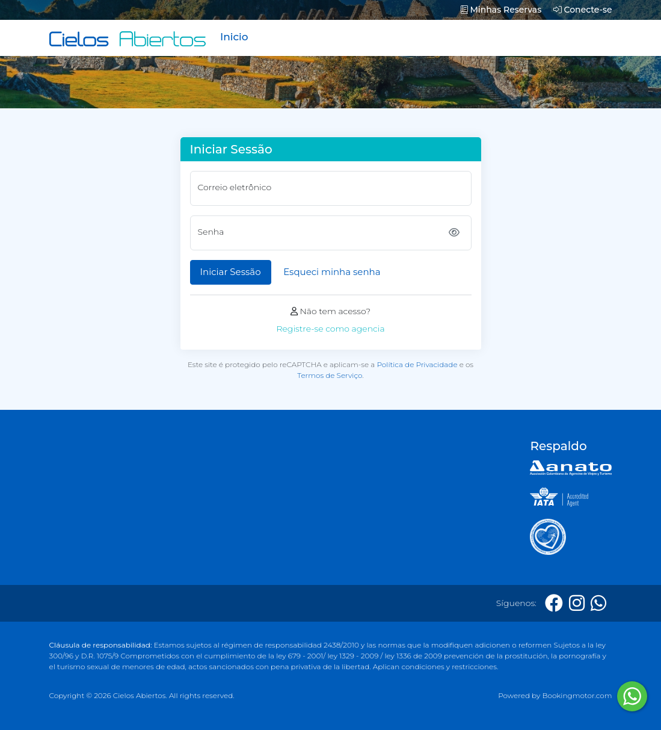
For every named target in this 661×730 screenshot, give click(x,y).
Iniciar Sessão (230, 271)
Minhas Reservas (501, 9)
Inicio (234, 37)
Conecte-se (582, 9)
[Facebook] (554, 603)
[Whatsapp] (598, 603)
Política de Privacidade (417, 364)
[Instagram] (577, 603)
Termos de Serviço (329, 375)
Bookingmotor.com (577, 695)
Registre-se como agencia (330, 328)
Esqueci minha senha (331, 271)
